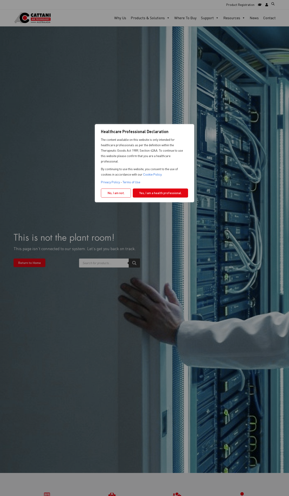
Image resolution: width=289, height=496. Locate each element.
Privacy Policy (110, 182)
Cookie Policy (152, 174)
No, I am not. (116, 193)
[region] (144, 248)
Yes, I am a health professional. (160, 193)
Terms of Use (131, 182)
